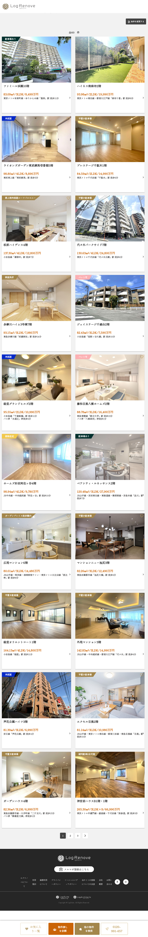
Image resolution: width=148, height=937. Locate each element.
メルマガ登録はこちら (74, 869)
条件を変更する (136, 21)
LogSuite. (71, 902)
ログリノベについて (24, 882)
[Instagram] (125, 882)
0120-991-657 (114, 929)
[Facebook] (117, 882)
